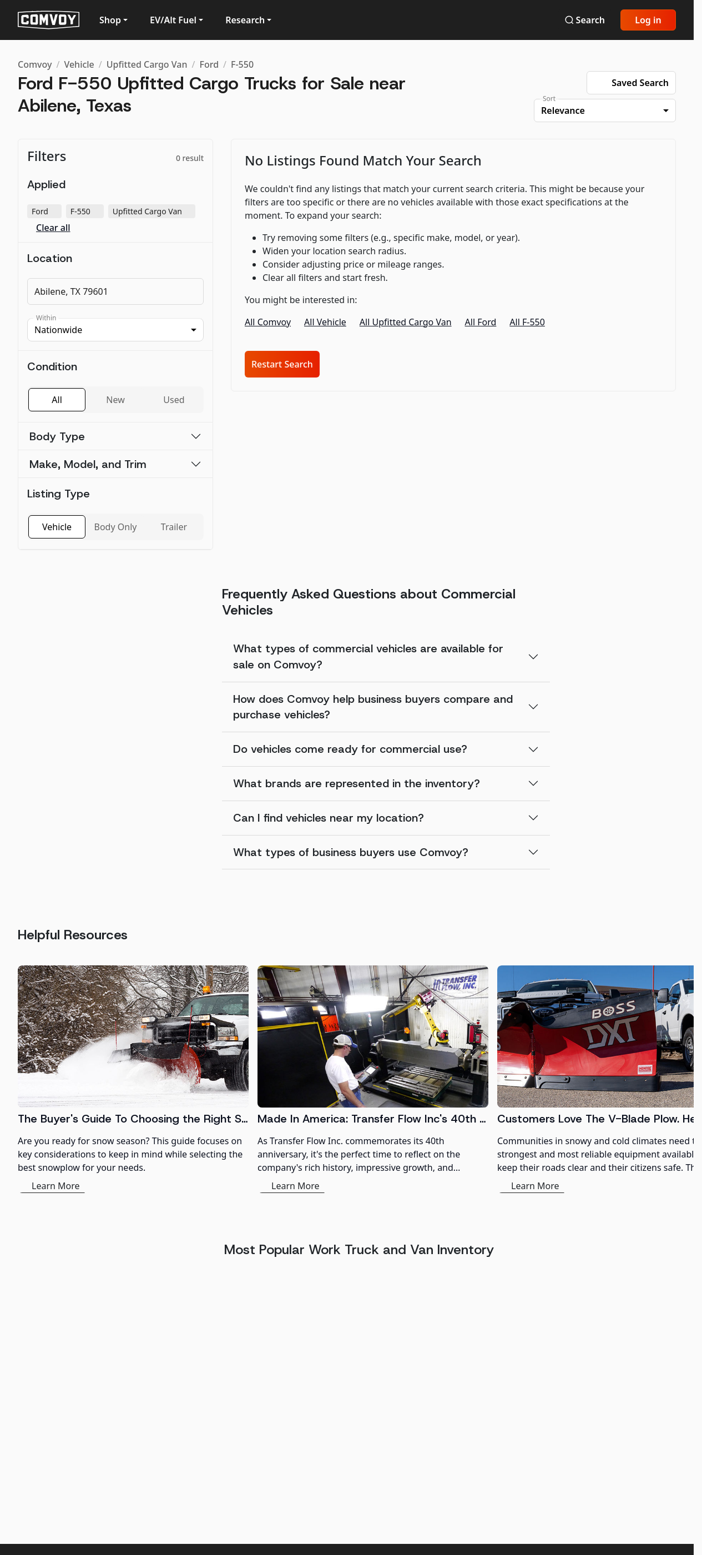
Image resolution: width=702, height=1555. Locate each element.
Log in (648, 20)
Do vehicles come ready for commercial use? (350, 749)
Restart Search (282, 364)
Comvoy (35, 64)
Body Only (115, 527)
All (57, 400)
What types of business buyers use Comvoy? (350, 852)
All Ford (481, 322)
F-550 (242, 64)
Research (245, 20)
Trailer (174, 527)
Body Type (57, 436)
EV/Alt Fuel (173, 20)
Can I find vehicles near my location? (328, 818)
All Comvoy (268, 322)
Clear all (53, 228)
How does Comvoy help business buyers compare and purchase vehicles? (373, 707)
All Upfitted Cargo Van (406, 322)
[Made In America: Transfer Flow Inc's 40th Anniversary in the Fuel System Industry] (372, 1079)
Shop (110, 20)
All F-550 (527, 322)
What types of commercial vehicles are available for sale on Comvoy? (368, 656)
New (115, 400)
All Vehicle (325, 322)
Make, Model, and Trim (88, 464)
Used (173, 400)
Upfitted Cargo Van (147, 64)
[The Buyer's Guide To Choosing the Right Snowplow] (133, 1079)
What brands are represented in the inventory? (356, 783)
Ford (209, 64)
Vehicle (79, 64)
